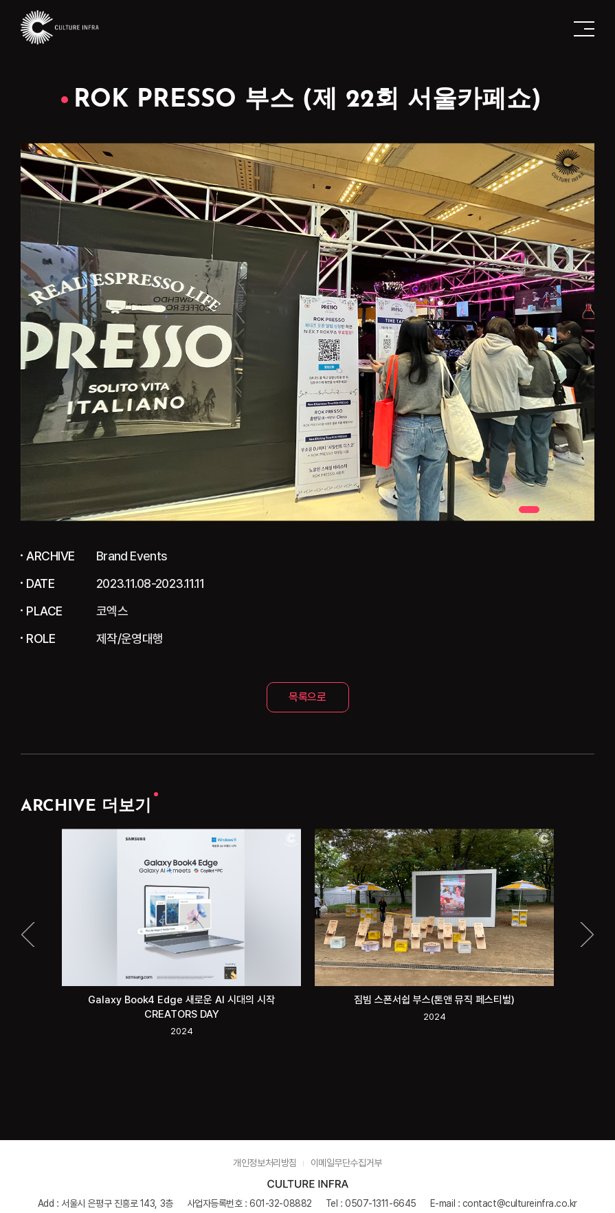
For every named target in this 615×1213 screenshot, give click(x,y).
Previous (29, 934)
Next (586, 934)
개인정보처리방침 (264, 1162)
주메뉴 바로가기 (0, 0)
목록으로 (307, 696)
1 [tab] (529, 509)
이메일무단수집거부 (346, 1162)
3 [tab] (563, 509)
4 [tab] (577, 509)
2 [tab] (549, 509)
